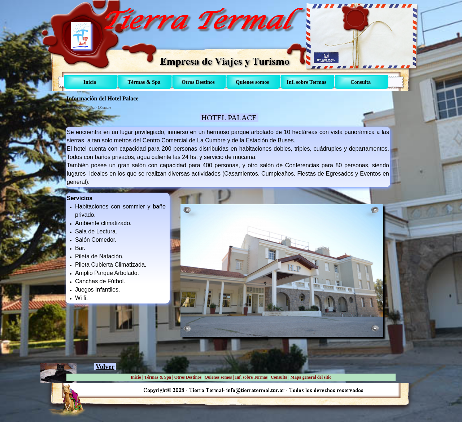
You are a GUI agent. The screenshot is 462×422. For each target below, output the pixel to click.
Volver (105, 366)
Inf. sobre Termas (251, 377)
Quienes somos (218, 377)
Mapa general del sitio (311, 377)
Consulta (279, 377)
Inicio (136, 377)
